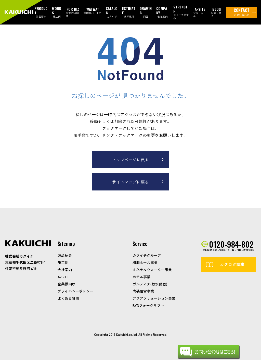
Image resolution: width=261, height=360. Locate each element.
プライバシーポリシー (75, 291)
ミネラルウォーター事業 (152, 269)
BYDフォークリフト (148, 305)
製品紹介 (65, 255)
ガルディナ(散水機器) (150, 283)
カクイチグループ (147, 255)
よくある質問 (68, 298)
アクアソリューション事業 (154, 298)
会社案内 (65, 269)
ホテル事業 (141, 276)
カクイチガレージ (19, 12)
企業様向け (66, 283)
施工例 (63, 262)
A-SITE (63, 276)
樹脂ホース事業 (145, 262)
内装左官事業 (143, 291)
